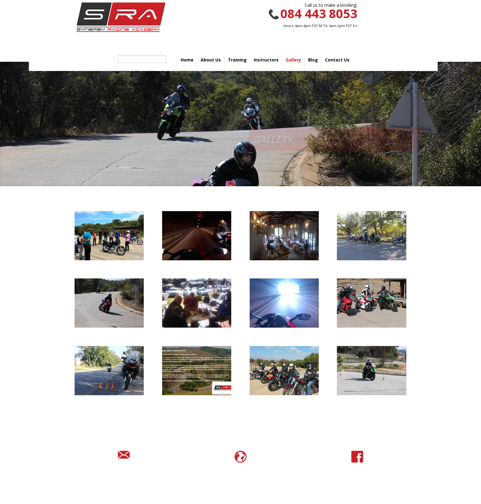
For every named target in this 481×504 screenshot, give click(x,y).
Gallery (293, 60)
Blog (313, 60)
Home (187, 60)
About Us (211, 60)
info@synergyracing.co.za (124, 473)
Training (237, 60)
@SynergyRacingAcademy (357, 475)
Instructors (266, 60)
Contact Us (337, 60)
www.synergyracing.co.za (240, 475)
